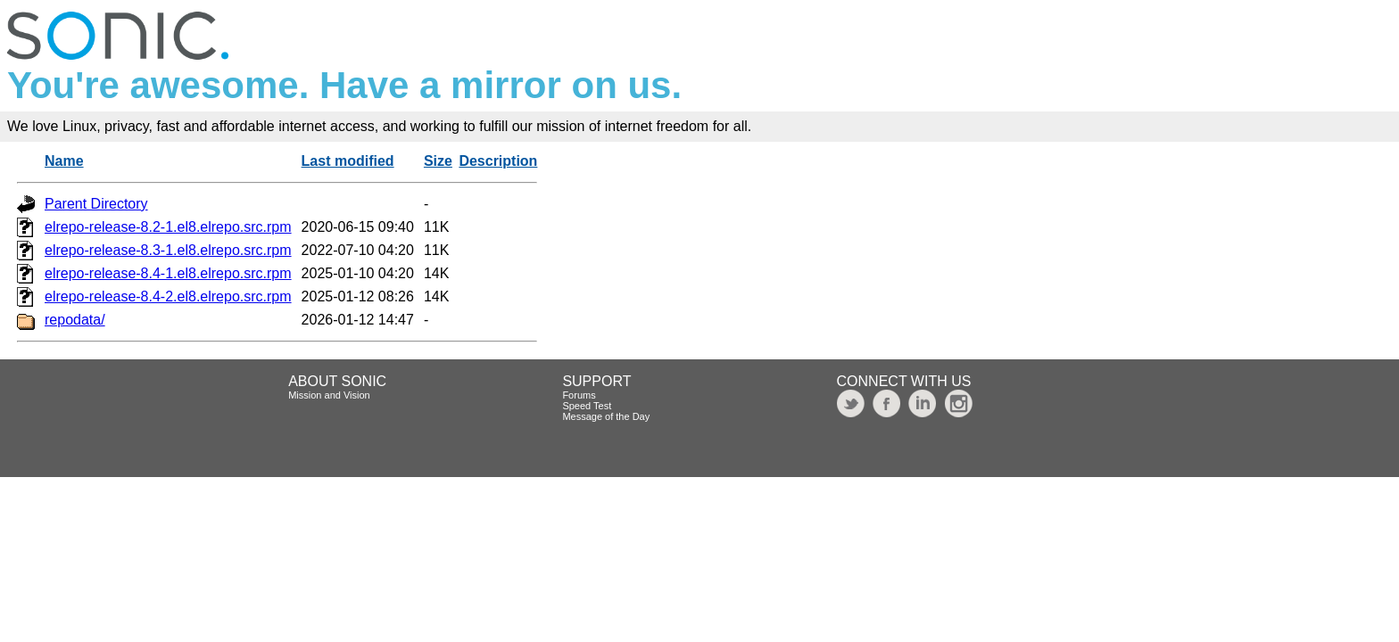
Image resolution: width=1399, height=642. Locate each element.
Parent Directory (96, 203)
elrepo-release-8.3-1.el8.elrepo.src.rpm (168, 250)
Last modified (348, 161)
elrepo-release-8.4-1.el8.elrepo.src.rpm (168, 273)
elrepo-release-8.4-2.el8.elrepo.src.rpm (168, 296)
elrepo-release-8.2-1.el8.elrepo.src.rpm (168, 227)
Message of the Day (606, 416)
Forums (578, 395)
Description (498, 161)
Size (438, 161)
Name (64, 161)
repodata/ (75, 319)
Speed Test (586, 405)
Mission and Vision (329, 395)
